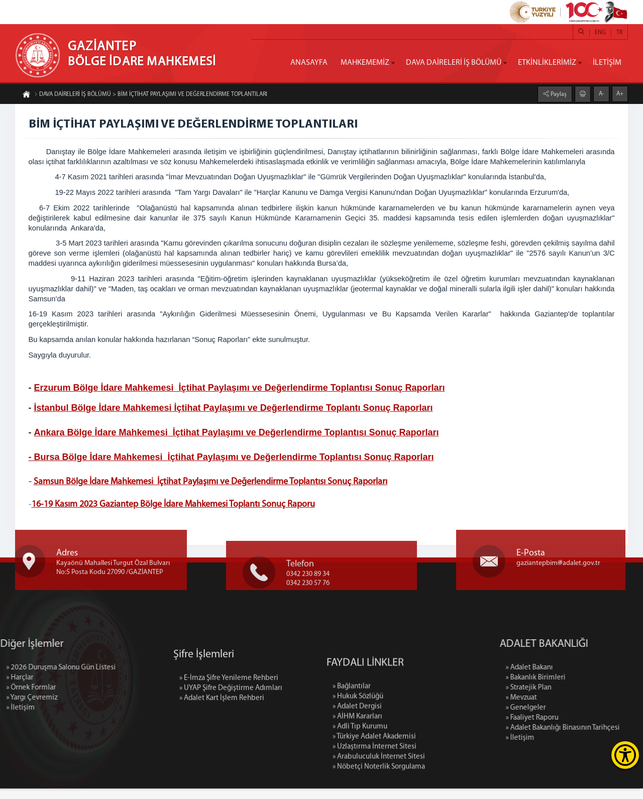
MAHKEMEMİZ (365, 63)
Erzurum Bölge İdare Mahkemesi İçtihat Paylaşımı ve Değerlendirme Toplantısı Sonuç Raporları (241, 390)
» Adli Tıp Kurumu (360, 793)
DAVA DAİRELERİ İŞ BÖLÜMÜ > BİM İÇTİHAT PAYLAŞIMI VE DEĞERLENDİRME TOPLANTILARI (150, 95)
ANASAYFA (309, 63)
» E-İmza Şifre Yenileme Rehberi (228, 720)
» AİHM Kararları (357, 783)
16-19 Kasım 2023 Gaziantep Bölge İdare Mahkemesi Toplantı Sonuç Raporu (174, 506)
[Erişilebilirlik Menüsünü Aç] (625, 755)
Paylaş (558, 93)
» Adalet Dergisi (357, 773)
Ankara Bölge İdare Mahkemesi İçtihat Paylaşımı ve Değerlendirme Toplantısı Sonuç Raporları (238, 434)
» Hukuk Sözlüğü (358, 763)
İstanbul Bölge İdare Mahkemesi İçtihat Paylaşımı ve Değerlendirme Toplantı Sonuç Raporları (235, 409)
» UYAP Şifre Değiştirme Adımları (230, 730)
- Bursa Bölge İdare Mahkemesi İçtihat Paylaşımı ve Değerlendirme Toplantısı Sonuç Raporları (233, 458)
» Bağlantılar (352, 753)
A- (601, 92)
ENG (600, 33)
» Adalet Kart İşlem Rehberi (221, 740)
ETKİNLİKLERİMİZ (547, 63)
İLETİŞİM (607, 63)
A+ (619, 92)
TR (619, 33)
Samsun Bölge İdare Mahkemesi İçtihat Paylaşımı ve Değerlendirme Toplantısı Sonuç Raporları (212, 484)
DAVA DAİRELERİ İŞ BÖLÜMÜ (453, 63)
